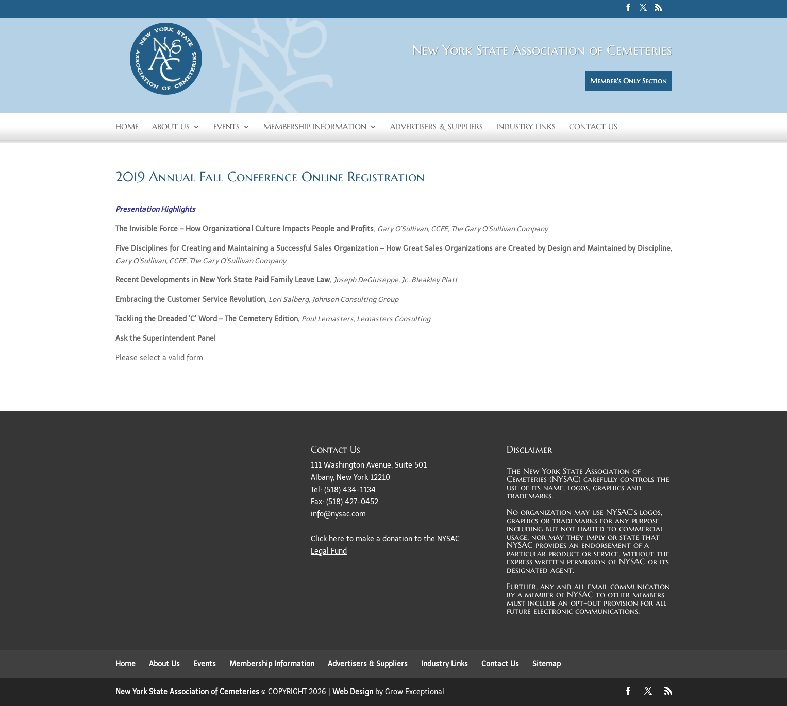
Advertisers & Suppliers (436, 127)
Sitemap (546, 664)
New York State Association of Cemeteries (187, 691)
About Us (171, 127)
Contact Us (593, 127)
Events (226, 127)
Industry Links (526, 127)
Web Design (352, 691)
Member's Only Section (628, 80)
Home (127, 127)
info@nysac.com (338, 514)
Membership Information (314, 127)
